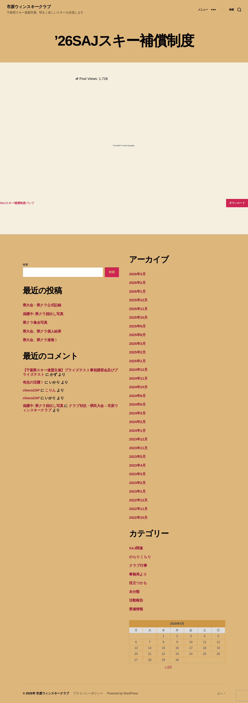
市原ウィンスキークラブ (29, 7)
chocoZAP (31, 390)
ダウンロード (237, 202)
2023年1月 (137, 491)
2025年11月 (138, 309)
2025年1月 (137, 361)
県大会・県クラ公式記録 (42, 305)
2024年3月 (137, 413)
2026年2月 (137, 283)
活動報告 (136, 600)
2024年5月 (137, 404)
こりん (50, 390)
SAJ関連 (136, 548)
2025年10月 (138, 317)
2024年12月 (138, 370)
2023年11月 (138, 448)
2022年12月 (138, 500)
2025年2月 (137, 352)
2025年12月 (138, 300)
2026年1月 (137, 291)
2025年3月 (137, 344)
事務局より (138, 574)
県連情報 (136, 609)
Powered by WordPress (122, 693)
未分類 (134, 592)
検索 (25, 264)
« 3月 (168, 667)
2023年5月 (137, 456)
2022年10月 (138, 517)
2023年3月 (137, 474)
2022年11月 (138, 509)
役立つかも (138, 583)
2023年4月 (137, 465)
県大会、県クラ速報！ (40, 340)
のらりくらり (140, 557)
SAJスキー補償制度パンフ (17, 203)
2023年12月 (138, 439)
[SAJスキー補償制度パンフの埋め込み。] (124, 145)
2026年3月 (137, 274)
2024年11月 (138, 378)
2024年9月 (137, 396)
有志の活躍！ (33, 382)
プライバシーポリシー (88, 693)
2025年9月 (137, 326)
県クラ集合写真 (35, 322)
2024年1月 (137, 430)
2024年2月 (137, 422)
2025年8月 (137, 335)
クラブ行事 (138, 565)
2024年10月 (138, 387)
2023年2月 (137, 483)
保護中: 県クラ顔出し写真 (43, 314)
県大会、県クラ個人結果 (42, 331)
